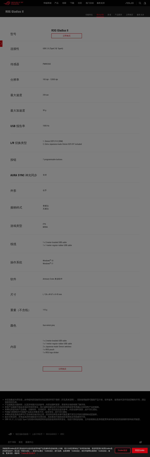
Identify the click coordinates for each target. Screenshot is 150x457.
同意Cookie (139, 450)
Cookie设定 (122, 450)
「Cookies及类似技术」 (28, 453)
